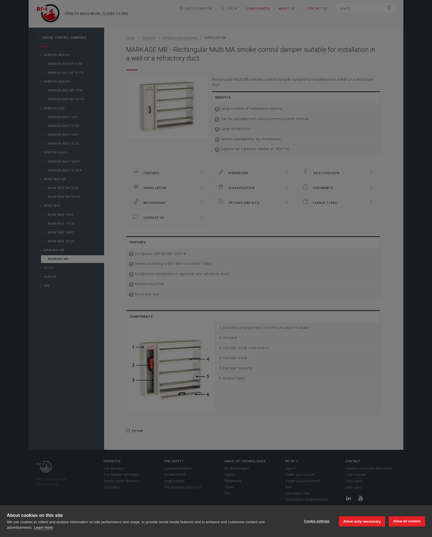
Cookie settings (316, 521)
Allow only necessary (361, 521)
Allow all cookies (407, 521)
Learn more (43, 527)
